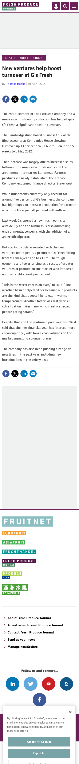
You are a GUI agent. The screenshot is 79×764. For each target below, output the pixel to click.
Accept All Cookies (39, 750)
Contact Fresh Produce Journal (31, 632)
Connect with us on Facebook (39, 700)
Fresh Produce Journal (23, 58)
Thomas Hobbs (15, 84)
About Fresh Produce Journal (29, 618)
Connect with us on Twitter (30, 684)
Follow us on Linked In (12, 684)
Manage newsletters (22, 646)
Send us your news (21, 639)
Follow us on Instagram (66, 684)
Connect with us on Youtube (48, 684)
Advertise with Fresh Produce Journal (35, 625)
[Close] (70, 720)
